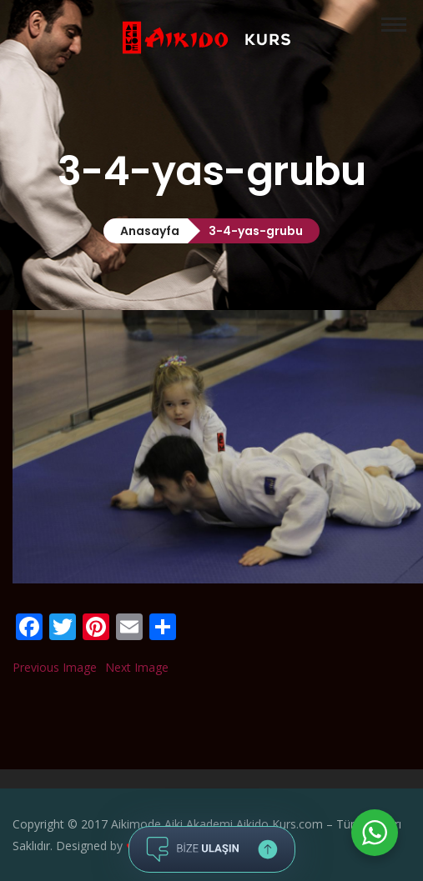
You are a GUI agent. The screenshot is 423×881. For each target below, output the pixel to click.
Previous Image (55, 667)
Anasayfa (149, 231)
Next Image (137, 667)
